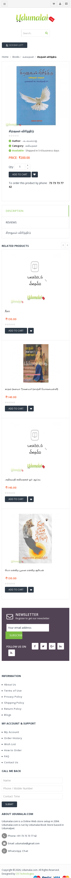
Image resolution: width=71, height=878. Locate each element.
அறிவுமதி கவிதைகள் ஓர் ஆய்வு (22, 479)
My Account (10, 724)
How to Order (12, 742)
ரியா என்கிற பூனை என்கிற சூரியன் (24, 570)
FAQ (5, 748)
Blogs (6, 707)
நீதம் (7, 311)
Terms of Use (12, 683)
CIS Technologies (25, 866)
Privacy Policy (12, 689)
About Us (9, 677)
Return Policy (12, 701)
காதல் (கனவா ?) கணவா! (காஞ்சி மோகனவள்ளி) (31, 389)
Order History (12, 730)
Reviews (11, 222)
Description (14, 211)
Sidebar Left (14, 45)
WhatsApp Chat (18, 843)
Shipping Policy (13, 695)
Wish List (9, 736)
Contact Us (10, 754)
